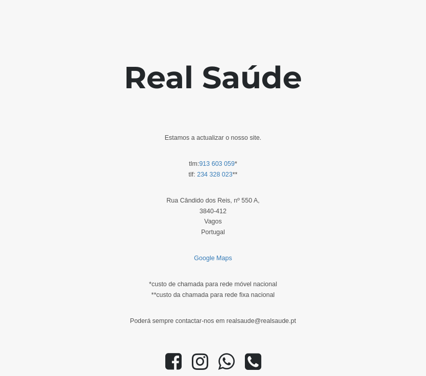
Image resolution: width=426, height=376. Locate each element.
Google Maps (213, 258)
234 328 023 (215, 174)
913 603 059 (217, 163)
